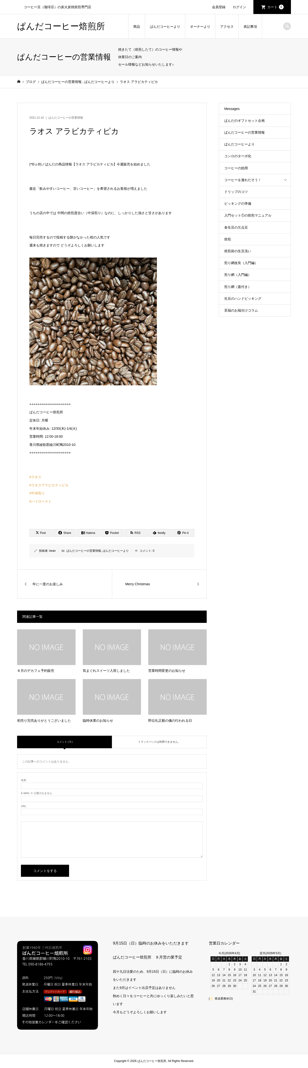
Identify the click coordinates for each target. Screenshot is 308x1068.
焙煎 (227, 239)
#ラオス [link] (35, 477)
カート (275, 7)
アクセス (227, 26)
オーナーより (200, 26)
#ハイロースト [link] (40, 501)
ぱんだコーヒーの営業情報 (65, 117)
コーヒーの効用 (236, 168)
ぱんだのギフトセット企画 (244, 120)
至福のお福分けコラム (241, 310)
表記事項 (250, 26)
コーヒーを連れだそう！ (242, 180)
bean (52, 550)
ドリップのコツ (236, 192)
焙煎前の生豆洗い (237, 251)
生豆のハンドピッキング (242, 298)
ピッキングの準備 (237, 203)
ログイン (239, 7)
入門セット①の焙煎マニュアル (247, 215)
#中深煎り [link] (37, 493)
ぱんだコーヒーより (165, 26)
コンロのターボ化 (237, 156)
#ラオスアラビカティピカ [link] (48, 485)
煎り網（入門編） (237, 275)
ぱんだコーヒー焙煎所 (61, 26)
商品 (136, 26)
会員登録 (218, 7)
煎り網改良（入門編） (241, 263)
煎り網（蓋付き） (237, 287)
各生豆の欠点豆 (236, 227)
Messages (232, 109)
